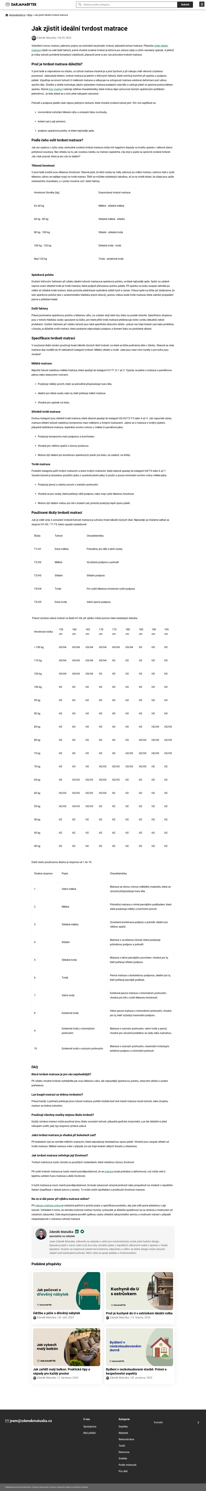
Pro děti (123, 1471)
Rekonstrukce (126, 1439)
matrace (109, 1171)
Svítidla (123, 1458)
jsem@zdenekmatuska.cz (32, 1421)
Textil (122, 1445)
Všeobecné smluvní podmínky (18, 1487)
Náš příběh (89, 1432)
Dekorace (124, 1452)
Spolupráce (89, 1426)
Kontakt (158, 1422)
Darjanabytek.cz (17, 15)
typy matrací (56, 89)
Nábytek (123, 1432)
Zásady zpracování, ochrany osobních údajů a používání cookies (60, 1487)
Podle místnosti (127, 1464)
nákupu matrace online (48, 1205)
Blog (30, 15)
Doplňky (123, 1426)
